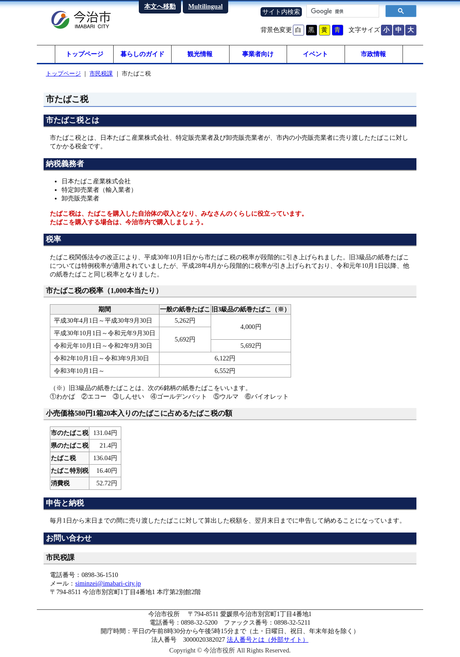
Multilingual (205, 6)
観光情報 (199, 54)
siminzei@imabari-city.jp (108, 583)
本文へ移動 (160, 6)
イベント (315, 54)
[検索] (342, 11)
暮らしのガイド (142, 54)
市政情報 (373, 54)
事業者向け (258, 54)
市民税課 (101, 73)
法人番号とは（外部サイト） (268, 639)
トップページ (84, 54)
